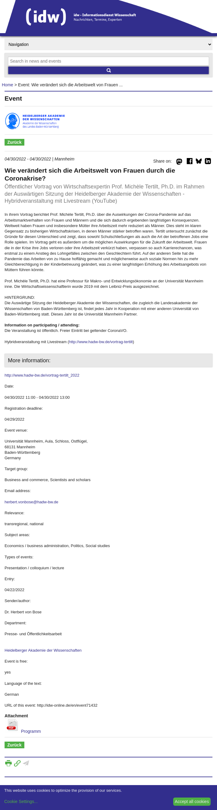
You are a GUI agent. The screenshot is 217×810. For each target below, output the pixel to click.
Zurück (14, 142)
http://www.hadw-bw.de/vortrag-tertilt (101, 342)
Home (7, 84)
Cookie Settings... (21, 801)
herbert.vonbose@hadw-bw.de (31, 502)
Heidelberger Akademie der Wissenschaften (43, 650)
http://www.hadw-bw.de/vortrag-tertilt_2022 (42, 375)
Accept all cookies (192, 801)
